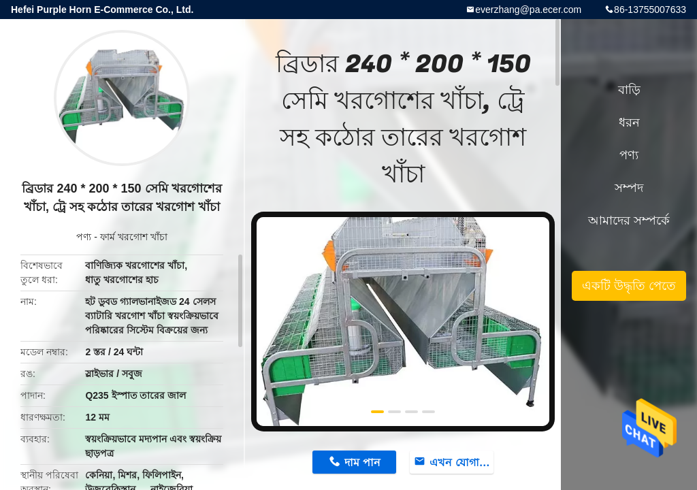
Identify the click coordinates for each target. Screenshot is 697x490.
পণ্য (83, 236)
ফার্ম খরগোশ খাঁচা (133, 236)
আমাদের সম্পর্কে (629, 220)
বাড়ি (629, 90)
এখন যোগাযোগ (461, 462)
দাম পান (362, 462)
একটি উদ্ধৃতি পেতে (629, 286)
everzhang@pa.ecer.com (528, 9)
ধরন (629, 122)
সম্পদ (629, 188)
